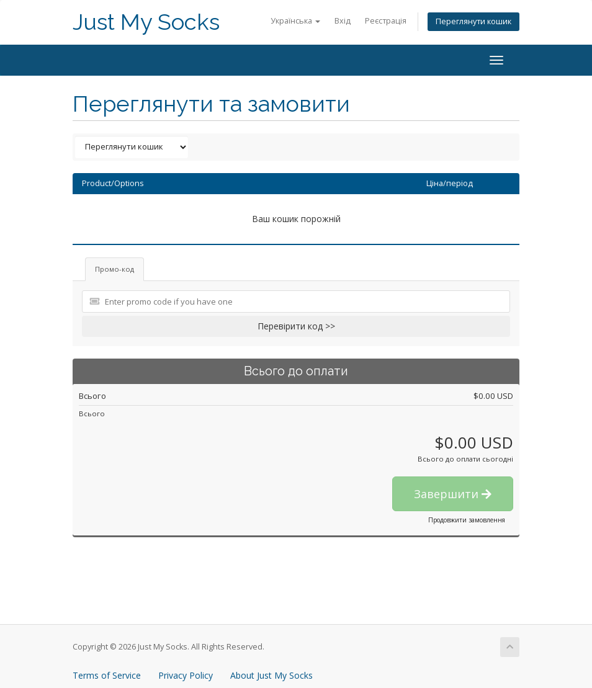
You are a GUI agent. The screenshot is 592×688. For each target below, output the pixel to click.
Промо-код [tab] (114, 269)
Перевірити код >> (296, 326)
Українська (295, 21)
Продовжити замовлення (466, 520)
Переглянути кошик (473, 21)
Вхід (342, 21)
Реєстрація (385, 21)
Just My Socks (146, 22)
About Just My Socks (271, 675)
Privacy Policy (185, 675)
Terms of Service (107, 675)
